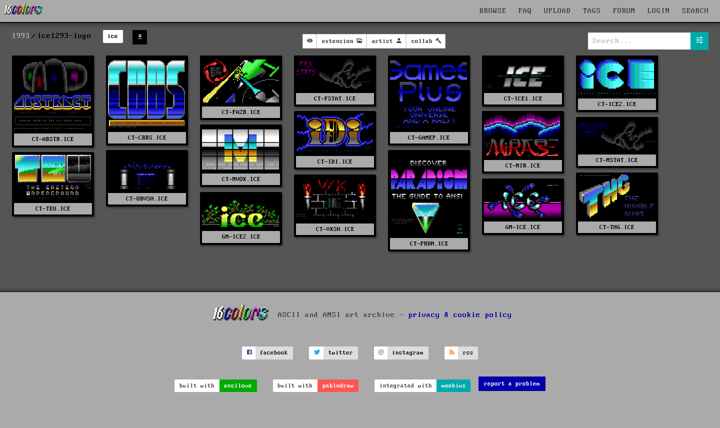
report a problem (512, 383)
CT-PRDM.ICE (429, 243)
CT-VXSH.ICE (335, 229)
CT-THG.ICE (617, 227)
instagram (408, 353)
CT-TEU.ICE (53, 209)
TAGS (592, 11)
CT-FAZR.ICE (241, 112)
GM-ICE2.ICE (241, 237)
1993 (21, 36)
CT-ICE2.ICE (617, 104)
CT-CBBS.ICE (147, 137)
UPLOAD (557, 11)
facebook (274, 353)
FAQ (525, 11)
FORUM (624, 11)
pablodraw (338, 385)
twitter (340, 353)
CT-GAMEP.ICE (429, 137)
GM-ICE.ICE (523, 227)
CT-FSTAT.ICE (335, 99)
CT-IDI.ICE (335, 161)
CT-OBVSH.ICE (147, 199)
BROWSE (493, 11)
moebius (454, 385)
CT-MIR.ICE (523, 165)
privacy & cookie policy (460, 314)
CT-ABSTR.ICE (53, 139)
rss (468, 353)
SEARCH (695, 11)
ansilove (238, 385)
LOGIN (659, 11)
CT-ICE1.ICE (523, 99)
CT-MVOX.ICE (241, 179)
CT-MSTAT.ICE (617, 160)
